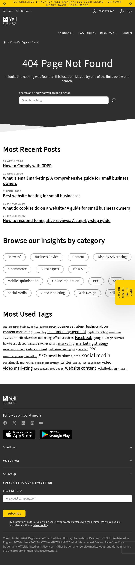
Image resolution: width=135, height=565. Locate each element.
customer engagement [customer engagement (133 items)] (66, 332)
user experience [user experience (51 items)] (91, 363)
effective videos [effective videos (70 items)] (63, 338)
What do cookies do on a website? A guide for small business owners (66, 208)
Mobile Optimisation (23, 281)
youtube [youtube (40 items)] (122, 369)
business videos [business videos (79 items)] (97, 326)
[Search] (114, 100)
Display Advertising (112, 257)
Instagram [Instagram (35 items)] (32, 344)
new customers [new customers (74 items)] (14, 349)
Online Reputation (65, 281)
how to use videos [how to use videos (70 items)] (14, 344)
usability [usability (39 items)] (77, 363)
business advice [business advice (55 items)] (29, 327)
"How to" (14, 257)
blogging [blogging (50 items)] (14, 327)
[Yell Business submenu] (67, 461)
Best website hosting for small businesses (41, 196)
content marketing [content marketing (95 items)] (17, 332)
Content (78, 257)
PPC (96, 281)
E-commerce (17, 269)
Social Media (17, 293)
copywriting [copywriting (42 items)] (40, 332)
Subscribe (14, 514)
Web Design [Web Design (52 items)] (57, 369)
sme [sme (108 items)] (77, 356)
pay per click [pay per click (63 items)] (80, 349)
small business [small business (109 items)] (60, 356)
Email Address (12, 491)
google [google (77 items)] (98, 338)
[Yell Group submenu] (67, 474)
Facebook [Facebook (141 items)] (83, 338)
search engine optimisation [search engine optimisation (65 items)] (20, 356)
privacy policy (40, 525)
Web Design (87, 293)
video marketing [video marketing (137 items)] (18, 368)
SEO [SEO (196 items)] (43, 356)
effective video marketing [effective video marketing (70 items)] (35, 338)
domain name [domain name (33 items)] (115, 332)
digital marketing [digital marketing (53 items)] (98, 332)
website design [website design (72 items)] (107, 368)
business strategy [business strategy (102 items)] (71, 326)
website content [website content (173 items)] (80, 368)
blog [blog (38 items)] (5, 327)
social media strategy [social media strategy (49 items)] (47, 363)
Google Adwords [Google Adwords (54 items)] (114, 338)
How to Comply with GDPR (27, 166)
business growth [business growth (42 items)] (48, 327)
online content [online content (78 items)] (36, 349)
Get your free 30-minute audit (125, 292)
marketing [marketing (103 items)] (66, 343)
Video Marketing (53, 293)
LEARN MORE (79, 5)
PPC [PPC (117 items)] (92, 349)
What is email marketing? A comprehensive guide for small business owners (65, 181)
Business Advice (46, 257)
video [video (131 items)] (106, 362)
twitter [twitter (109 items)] (65, 362)
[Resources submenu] (108, 33)
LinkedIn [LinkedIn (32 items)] (53, 344)
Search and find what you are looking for (44, 93)
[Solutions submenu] (66, 33)
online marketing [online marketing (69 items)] (60, 349)
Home (4, 42)
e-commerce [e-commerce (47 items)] (10, 338)
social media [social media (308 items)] (96, 355)
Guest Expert (49, 269)
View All (79, 269)
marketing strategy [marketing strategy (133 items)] (92, 343)
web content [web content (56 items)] (41, 369)
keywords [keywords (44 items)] (43, 344)
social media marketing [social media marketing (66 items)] (18, 363)
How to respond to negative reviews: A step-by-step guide (56, 220)
